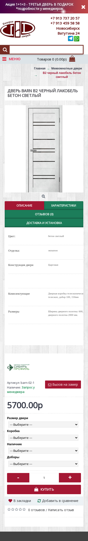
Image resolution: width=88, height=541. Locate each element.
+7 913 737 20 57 (65, 18)
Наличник (14, 444)
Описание (24, 206)
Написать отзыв (61, 510)
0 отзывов (36, 510)
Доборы (13, 457)
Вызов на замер (63, 384)
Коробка (13, 431)
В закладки (22, 500)
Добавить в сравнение (60, 500)
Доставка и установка (44, 223)
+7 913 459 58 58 (65, 23)
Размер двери (17, 418)
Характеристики (63, 206)
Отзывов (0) (44, 214)
